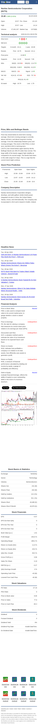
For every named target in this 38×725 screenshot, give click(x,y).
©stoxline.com (5, 708)
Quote (11, 708)
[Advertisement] (19, 106)
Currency (28, 708)
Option (23, 708)
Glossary (3, 710)
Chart (15, 708)
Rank (19, 708)
